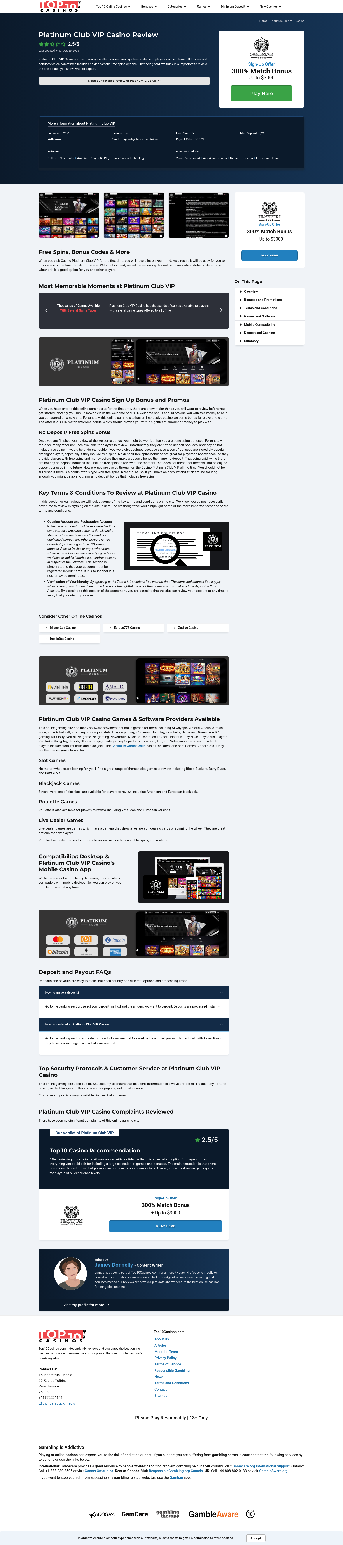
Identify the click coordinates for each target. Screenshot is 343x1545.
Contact (160, 1389)
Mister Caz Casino (60, 628)
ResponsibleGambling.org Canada (176, 1471)
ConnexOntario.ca (99, 1471)
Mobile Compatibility (257, 325)
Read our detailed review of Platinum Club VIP (124, 80)
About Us (161, 1339)
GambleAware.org (273, 1471)
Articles (160, 1345)
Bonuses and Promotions (261, 300)
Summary (249, 341)
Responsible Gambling (172, 1370)
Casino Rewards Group (128, 746)
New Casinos (270, 6)
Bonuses (149, 6)
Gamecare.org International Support (261, 1466)
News (158, 1377)
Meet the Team (166, 1352)
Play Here (261, 93)
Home (263, 21)
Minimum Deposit (235, 6)
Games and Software (257, 316)
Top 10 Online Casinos (113, 6)
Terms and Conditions (258, 308)
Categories (177, 6)
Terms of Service (167, 1364)
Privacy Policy (165, 1358)
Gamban (176, 1478)
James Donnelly (114, 1265)
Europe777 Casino (124, 628)
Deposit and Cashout (257, 333)
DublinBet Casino (59, 639)
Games (203, 6)
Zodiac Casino (186, 628)
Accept (255, 1538)
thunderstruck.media (57, 1403)
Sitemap (160, 1396)
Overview (249, 291)
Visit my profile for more (86, 1305)
